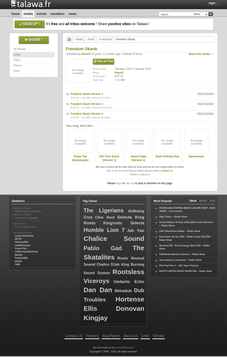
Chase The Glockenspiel (80, 158)
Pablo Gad (103, 248)
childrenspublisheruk (26, 251)
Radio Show (180, 216)
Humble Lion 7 (104, 230)
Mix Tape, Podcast (189, 265)
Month (203, 200)
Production (105, 39)
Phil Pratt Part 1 (167, 265)
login (119, 183)
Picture (18, 65)
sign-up (130, 183)
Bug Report (111, 336)
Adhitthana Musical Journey (174, 254)
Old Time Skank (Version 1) (109, 158)
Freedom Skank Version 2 (86, 104)
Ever (212, 200)
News (72, 14)
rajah (17, 264)
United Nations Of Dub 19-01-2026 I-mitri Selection (186, 222)
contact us (166, 170)
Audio (17, 54)
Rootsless (128, 271)
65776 (18, 239)
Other (17, 71)
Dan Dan (98, 289)
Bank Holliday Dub (167, 156)
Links (145, 336)
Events (42, 14)
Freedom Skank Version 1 (86, 94)
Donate (158, 336)
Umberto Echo (129, 281)
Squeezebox (196, 156)
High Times (165, 216)
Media (28, 14)
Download (208, 94)
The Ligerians (103, 210)
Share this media (199, 54)
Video (17, 60)
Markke (19, 255)
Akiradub (123, 291)
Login (212, 3)
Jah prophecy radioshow (172, 260)
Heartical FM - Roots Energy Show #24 (179, 245)
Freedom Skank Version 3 (86, 113)
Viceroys (96, 280)
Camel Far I (21, 248)
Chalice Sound (114, 238)
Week (193, 200)
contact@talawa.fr (124, 347)
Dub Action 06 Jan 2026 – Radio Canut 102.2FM (184, 236)
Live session (175, 211)
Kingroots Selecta (123, 223)
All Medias (20, 49)
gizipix (18, 261)
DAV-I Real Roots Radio (171, 231)
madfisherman (22, 245)
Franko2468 (21, 258)
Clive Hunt (105, 217)
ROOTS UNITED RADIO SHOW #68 (177, 271)
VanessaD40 (21, 242)
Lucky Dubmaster (24, 236)
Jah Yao (135, 230)
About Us (130, 336)
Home (15, 14)
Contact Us (73, 336)
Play (200, 94)
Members (58, 14)
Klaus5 (86, 54)
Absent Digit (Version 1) (138, 158)
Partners (92, 336)
